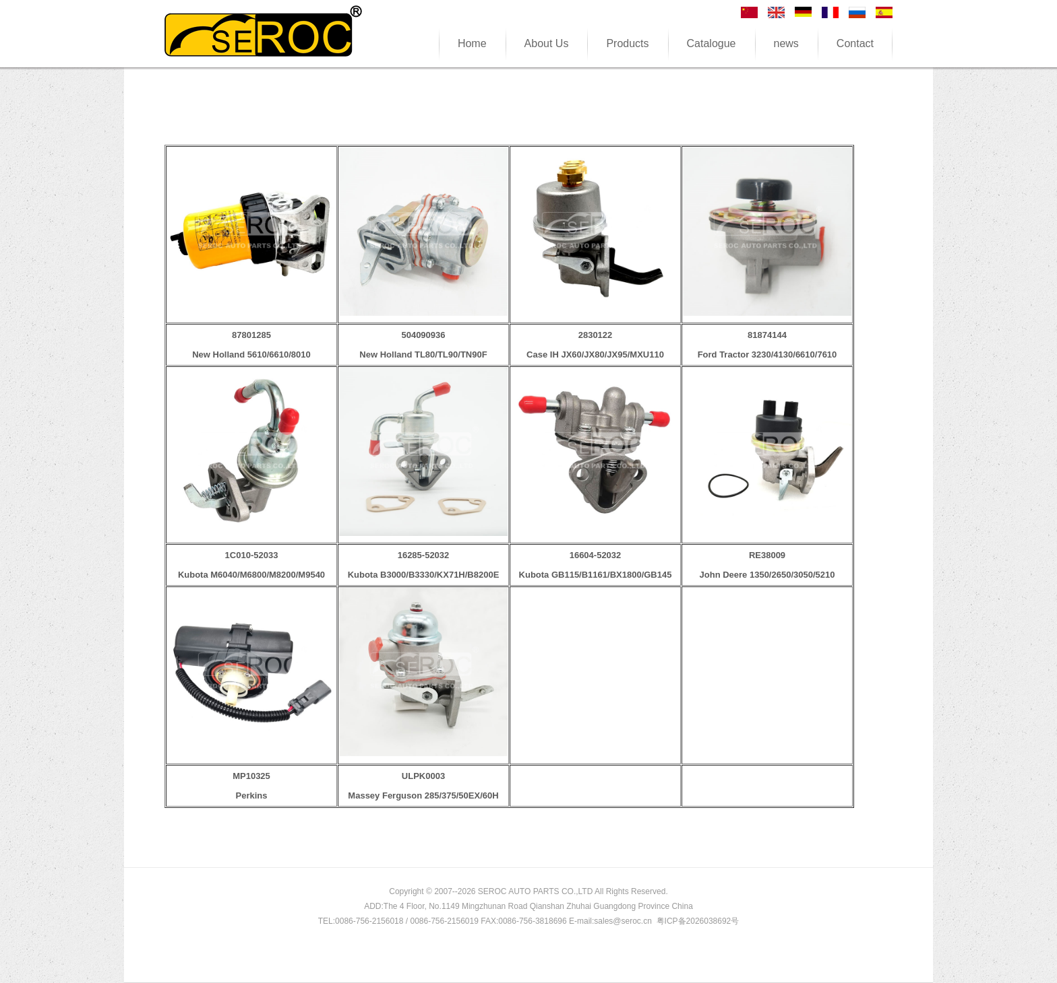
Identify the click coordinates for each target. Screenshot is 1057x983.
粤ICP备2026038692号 (698, 921)
